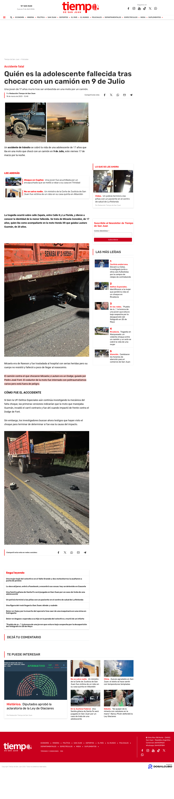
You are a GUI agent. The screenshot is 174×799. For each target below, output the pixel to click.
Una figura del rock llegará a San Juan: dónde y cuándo (31, 605)
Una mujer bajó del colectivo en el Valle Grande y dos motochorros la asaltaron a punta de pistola (44, 580)
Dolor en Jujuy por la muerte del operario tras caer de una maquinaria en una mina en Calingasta (46, 612)
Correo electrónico (101, 231)
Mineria (30, 17)
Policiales (97, 17)
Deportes (63, 17)
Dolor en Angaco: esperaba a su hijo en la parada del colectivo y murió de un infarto (45, 619)
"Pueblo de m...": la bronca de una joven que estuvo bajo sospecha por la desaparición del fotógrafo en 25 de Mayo (46, 625)
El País (74, 17)
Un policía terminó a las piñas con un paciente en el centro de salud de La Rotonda (44, 600)
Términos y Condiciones (49, 751)
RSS (61, 751)
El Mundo (84, 17)
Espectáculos (131, 17)
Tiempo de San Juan (12, 59)
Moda (143, 17)
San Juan (52, 17)
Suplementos (155, 17)
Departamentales (113, 17)
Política (41, 17)
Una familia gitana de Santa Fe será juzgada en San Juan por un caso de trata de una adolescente (45, 593)
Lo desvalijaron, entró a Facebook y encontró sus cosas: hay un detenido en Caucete (46, 586)
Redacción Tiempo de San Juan (22, 93)
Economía (19, 17)
